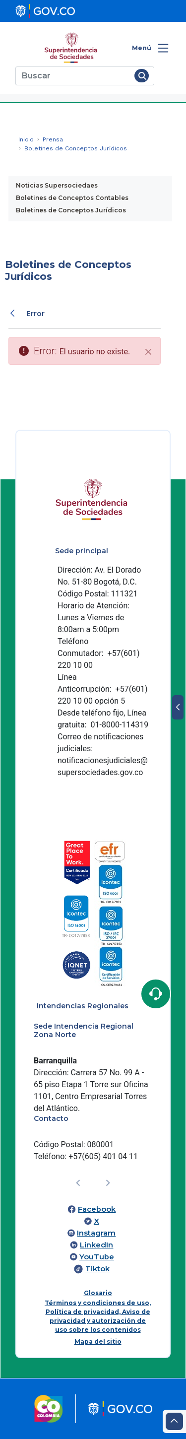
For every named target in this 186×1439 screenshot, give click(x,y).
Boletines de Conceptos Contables (72, 197)
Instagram (96, 1233)
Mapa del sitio (98, 1341)
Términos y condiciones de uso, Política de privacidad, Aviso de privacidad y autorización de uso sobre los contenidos (98, 1316)
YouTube (96, 1256)
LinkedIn (96, 1245)
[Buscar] (73, 75)
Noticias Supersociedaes (57, 185)
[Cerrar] (148, 351)
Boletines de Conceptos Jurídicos (71, 210)
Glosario (98, 1293)
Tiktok (97, 1268)
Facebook (97, 1209)
